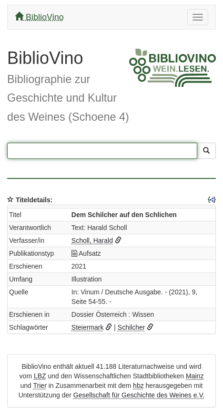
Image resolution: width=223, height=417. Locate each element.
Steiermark (87, 327)
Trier (40, 385)
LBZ (40, 376)
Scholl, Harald (92, 240)
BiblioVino (39, 17)
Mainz (194, 376)
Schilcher (131, 327)
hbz (138, 385)
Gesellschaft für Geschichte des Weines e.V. (138, 395)
